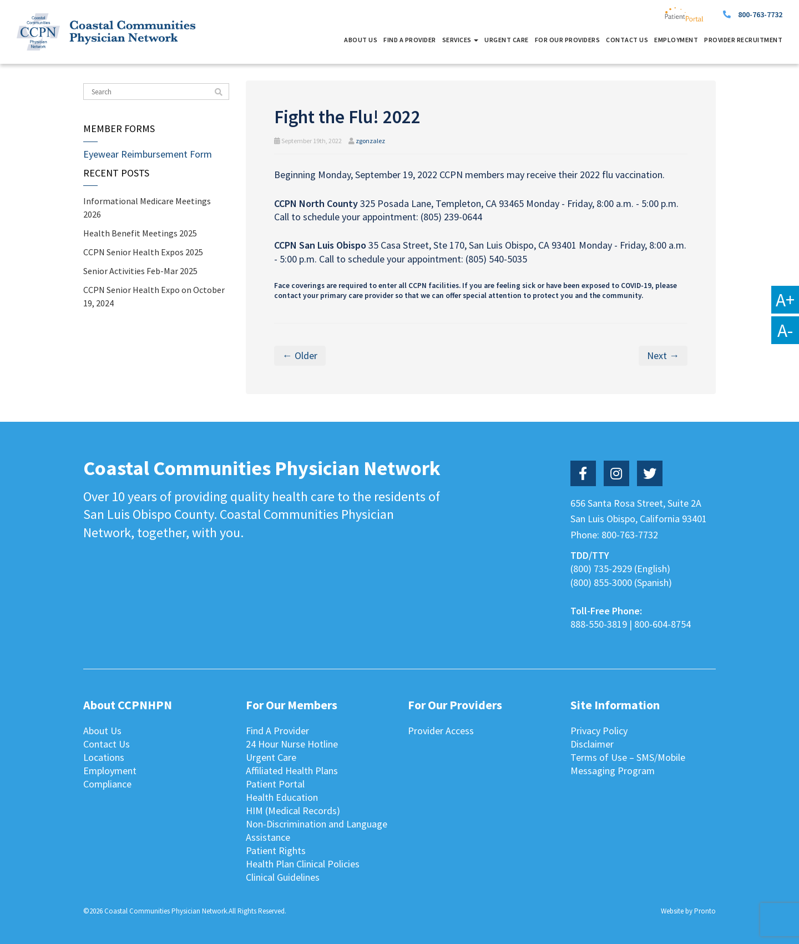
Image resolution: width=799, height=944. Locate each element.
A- (785, 330)
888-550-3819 (598, 624)
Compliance (107, 784)
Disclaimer (592, 744)
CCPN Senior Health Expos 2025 (143, 252)
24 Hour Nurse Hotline (292, 744)
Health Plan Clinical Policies (303, 863)
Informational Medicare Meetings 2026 (147, 207)
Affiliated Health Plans (292, 770)
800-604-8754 (662, 624)
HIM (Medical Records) (293, 810)
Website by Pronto (688, 911)
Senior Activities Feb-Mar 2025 (140, 270)
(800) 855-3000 (601, 582)
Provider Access (441, 730)
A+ (785, 299)
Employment (676, 40)
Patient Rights (276, 850)
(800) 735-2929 (601, 568)
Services (460, 40)
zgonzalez (370, 141)
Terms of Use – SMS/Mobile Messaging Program (627, 764)
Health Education (282, 797)
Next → (663, 355)
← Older (299, 355)
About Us (360, 40)
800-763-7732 (760, 14)
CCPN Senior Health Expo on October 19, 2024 (154, 296)
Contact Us (627, 40)
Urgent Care (506, 40)
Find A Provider (409, 40)
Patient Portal (275, 784)
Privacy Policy (599, 730)
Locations (103, 757)
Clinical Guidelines (283, 877)
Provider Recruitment (743, 40)
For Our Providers (567, 40)
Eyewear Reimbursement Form (147, 154)
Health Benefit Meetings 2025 (140, 233)
